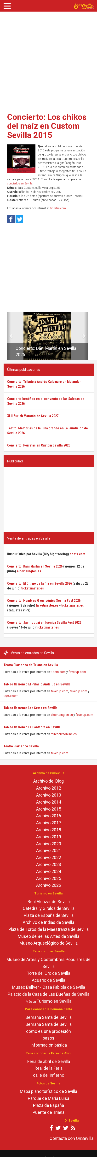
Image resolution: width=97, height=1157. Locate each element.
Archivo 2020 (48, 843)
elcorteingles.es (62, 715)
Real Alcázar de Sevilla (49, 901)
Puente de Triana (48, 1112)
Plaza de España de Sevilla (49, 915)
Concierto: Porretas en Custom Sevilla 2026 (38, 445)
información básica (48, 1045)
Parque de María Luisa (48, 1098)
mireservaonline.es (64, 734)
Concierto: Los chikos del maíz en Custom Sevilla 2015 (46, 126)
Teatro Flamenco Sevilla (21, 746)
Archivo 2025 (48, 878)
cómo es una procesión (48, 1031)
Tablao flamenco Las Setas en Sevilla (30, 708)
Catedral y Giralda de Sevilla (48, 908)
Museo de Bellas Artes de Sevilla (48, 936)
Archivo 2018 (48, 829)
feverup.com (77, 672)
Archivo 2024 (48, 871)
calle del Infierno (48, 1075)
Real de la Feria (48, 1068)
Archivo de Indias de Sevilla (48, 922)
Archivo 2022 (48, 857)
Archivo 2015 (48, 809)
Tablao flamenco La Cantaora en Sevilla (32, 727)
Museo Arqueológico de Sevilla (48, 943)
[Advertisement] (45, 60)
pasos (48, 1038)
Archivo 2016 (48, 815)
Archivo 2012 (48, 788)
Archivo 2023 (48, 864)
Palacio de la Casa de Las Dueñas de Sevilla (48, 994)
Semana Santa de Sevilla (48, 1017)
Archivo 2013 (48, 795)
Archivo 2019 (48, 836)
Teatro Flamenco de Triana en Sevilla (31, 665)
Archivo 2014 (48, 802)
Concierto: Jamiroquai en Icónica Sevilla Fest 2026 (44, 622)
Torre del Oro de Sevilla (48, 973)
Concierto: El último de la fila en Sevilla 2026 (39, 583)
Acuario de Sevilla (48, 980)
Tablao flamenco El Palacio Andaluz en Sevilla (37, 684)
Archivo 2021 (48, 850)
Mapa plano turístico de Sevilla (48, 1091)
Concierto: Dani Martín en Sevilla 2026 (35, 566)
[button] (9, 336)
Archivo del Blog (48, 781)
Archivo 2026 (48, 885)
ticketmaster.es (32, 588)
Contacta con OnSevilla (71, 1138)
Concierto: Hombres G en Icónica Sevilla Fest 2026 (43, 600)
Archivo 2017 (48, 822)
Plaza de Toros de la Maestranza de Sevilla (48, 929)
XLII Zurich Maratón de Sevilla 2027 (32, 416)
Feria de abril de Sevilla (48, 1061)
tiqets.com (58, 672)
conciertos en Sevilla (19, 183)
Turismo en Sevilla (54, 1001)
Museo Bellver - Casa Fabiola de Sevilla (48, 987)
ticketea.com (58, 208)
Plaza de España (48, 1105)
